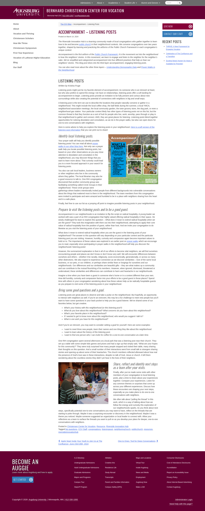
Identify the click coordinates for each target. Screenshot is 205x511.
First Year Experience (23, 53)
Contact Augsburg (173, 487)
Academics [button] (115, 2)
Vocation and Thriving (23, 34)
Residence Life (110, 468)
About (16, 29)
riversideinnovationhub (68, 432)
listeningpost (107, 429)
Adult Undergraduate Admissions (86, 468)
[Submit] (179, 3)
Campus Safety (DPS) (113, 487)
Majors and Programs (82, 476)
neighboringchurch (122, 429)
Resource (101, 426)
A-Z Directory (79, 458)
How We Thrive (20, 43)
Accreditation (172, 468)
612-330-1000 (71, 499)
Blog (15, 62)
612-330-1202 (68, 16)
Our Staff (17, 67)
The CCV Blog (66, 24)
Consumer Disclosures (175, 458)
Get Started (20, 479)
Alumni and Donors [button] (151, 2)
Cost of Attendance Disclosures (178, 463)
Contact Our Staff (173, 34)
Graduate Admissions (82, 472)
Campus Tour (79, 482)
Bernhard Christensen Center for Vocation (85, 10)
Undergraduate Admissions (84, 463)
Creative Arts (110, 463)
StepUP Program (80, 487)
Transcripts (109, 477)
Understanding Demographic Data (122, 67)
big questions (71, 429)
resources (148, 429)
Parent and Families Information (117, 482)
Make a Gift (140, 487)
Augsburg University (37, 499)
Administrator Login (183, 499)
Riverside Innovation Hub (117, 426)
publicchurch (137, 429)
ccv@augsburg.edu (82, 16)
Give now (168, 26)
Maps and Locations (143, 458)
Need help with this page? (181, 504)
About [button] (101, 3)
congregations (94, 429)
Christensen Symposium (25, 48)
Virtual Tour (140, 463)
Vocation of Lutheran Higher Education (31, 58)
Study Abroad (110, 472)
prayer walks (132, 241)
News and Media (142, 472)
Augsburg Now (141, 482)
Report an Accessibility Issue (177, 472)
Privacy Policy (172, 477)
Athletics (108, 458)
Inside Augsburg (142, 468)
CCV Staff (82, 429)
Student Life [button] (131, 2)
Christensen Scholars (23, 38)
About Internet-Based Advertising (179, 482)
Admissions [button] (87, 2)
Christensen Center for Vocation (81, 426)
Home (16, 24)
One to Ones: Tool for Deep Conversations (137, 441)
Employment (140, 477)
